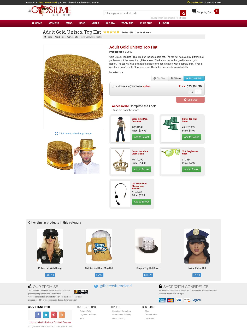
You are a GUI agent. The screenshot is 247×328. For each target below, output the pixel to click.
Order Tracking (118, 318)
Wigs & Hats (59, 37)
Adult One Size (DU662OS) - (131, 86)
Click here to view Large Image (73, 133)
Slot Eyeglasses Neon (190, 152)
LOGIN (163, 23)
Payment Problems (88, 314)
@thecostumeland (116, 286)
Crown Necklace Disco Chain (140, 152)
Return (194, 78)
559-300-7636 (214, 2)
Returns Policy (86, 311)
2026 (110, 23)
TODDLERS (127, 23)
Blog (147, 311)
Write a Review (144, 32)
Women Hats (72, 37)
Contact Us (150, 318)
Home (48, 37)
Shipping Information (121, 311)
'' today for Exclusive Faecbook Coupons (50, 322)
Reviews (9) (127, 32)
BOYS (82, 23)
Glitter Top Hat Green (189, 120)
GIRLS (95, 23)
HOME (37, 23)
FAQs (82, 318)
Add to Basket (141, 137)
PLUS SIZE (146, 23)
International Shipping (121, 314)
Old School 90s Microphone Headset (139, 186)
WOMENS (54, 23)
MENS (69, 23)
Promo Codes (151, 314)
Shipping (175, 78)
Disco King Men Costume (140, 120)
